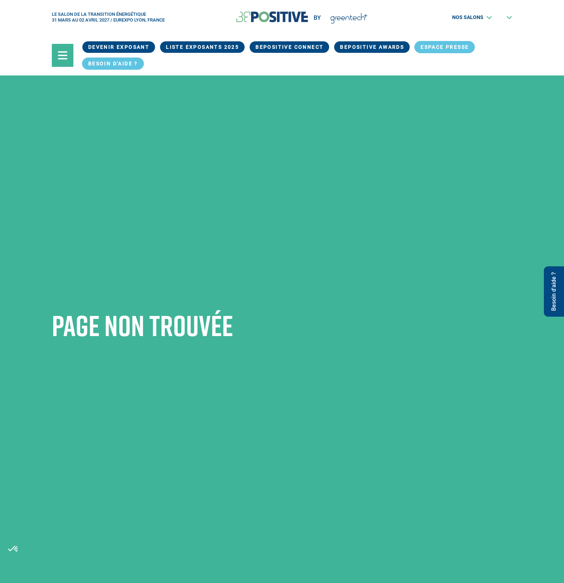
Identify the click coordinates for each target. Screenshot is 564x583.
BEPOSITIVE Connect (289, 47)
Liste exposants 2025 (202, 47)
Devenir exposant (118, 47)
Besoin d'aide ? (113, 63)
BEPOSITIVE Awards (372, 47)
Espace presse (444, 47)
